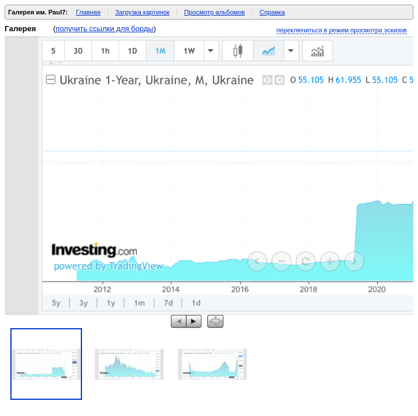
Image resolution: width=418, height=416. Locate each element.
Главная (88, 12)
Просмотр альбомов (214, 12)
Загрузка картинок (142, 12)
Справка (272, 12)
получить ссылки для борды (104, 28)
